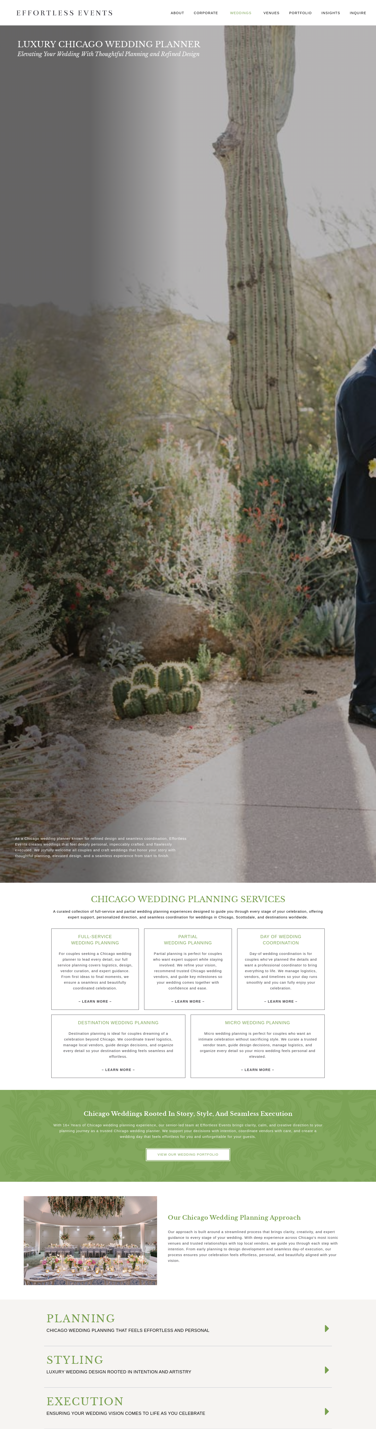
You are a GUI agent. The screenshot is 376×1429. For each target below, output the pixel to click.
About (177, 13)
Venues (272, 13)
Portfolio (300, 13)
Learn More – (97, 1001)
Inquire (358, 13)
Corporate (207, 13)
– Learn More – (188, 1001)
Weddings (242, 13)
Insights (330, 13)
